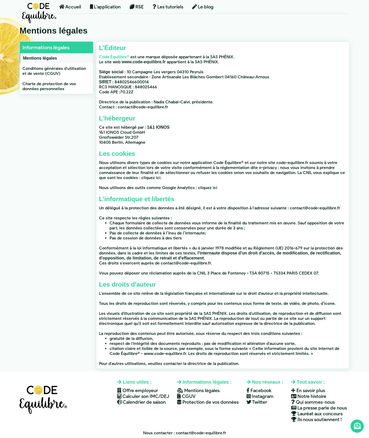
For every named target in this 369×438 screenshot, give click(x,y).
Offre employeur (137, 390)
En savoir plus (308, 390)
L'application (105, 7)
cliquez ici (150, 177)
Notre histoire (308, 396)
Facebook (259, 390)
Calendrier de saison (141, 402)
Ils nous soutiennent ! (316, 419)
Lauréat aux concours (317, 414)
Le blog (203, 7)
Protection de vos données (208, 402)
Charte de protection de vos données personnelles (49, 86)
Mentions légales (40, 58)
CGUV (186, 396)
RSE (137, 7)
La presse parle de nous (319, 408)
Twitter (257, 402)
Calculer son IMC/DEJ (143, 396)
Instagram (260, 396)
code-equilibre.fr (292, 162)
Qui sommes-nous (313, 402)
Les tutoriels (168, 7)
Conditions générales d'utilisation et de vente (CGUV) (54, 71)
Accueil (70, 7)
